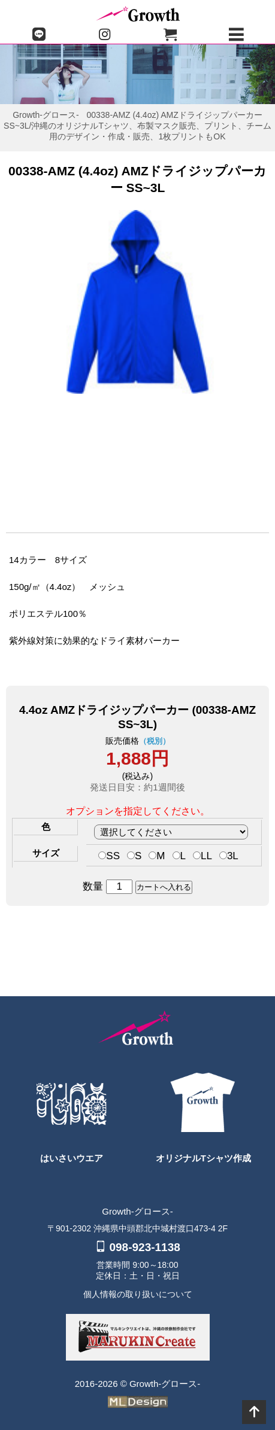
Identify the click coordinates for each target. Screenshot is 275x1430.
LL (202, 856)
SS (109, 856)
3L (228, 856)
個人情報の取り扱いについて (137, 1294)
